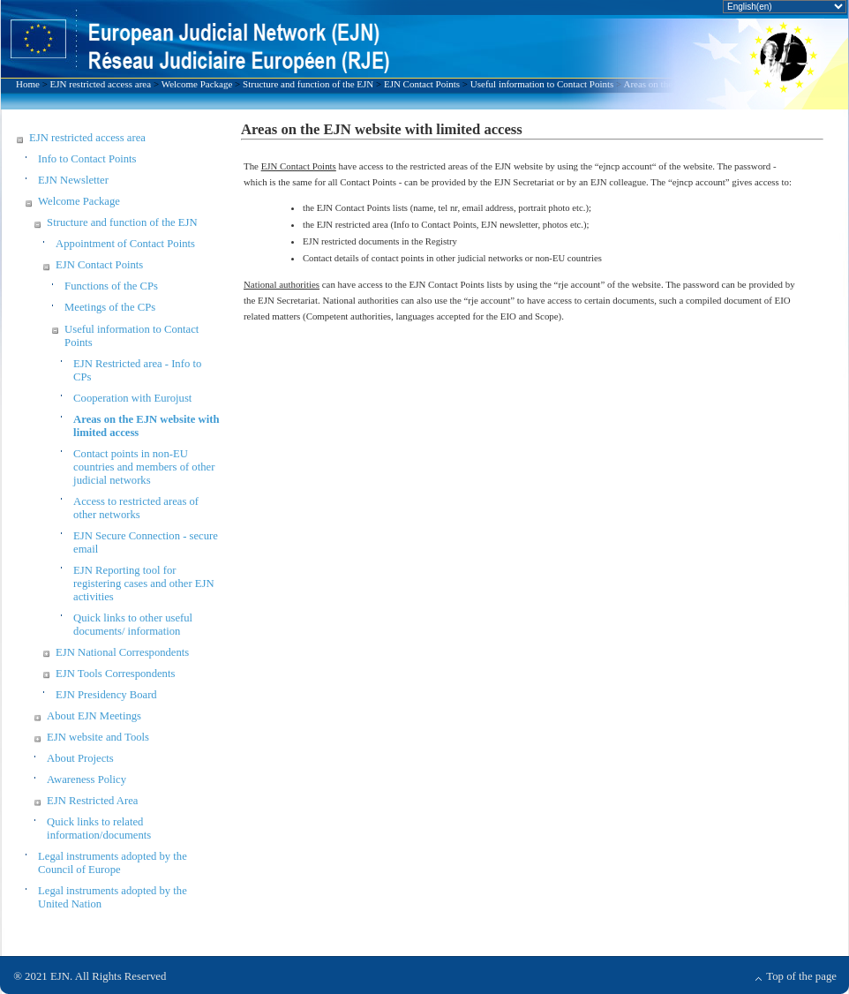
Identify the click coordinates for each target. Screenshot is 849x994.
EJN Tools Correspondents (115, 673)
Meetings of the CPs (109, 307)
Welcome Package (197, 84)
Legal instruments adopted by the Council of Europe (112, 863)
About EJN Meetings (94, 716)
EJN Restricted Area (92, 800)
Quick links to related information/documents (99, 828)
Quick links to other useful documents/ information (132, 624)
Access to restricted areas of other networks (136, 508)
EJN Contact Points (422, 84)
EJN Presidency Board (106, 695)
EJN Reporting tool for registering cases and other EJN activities (143, 583)
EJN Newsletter (73, 180)
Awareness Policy (86, 779)
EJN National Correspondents (122, 652)
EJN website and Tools (98, 737)
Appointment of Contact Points (125, 243)
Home (28, 84)
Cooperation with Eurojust (132, 398)
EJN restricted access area (101, 84)
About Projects (80, 758)
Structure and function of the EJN (308, 84)
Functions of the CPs (111, 286)
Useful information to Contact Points (542, 84)
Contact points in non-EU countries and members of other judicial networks (143, 467)
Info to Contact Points (87, 159)
